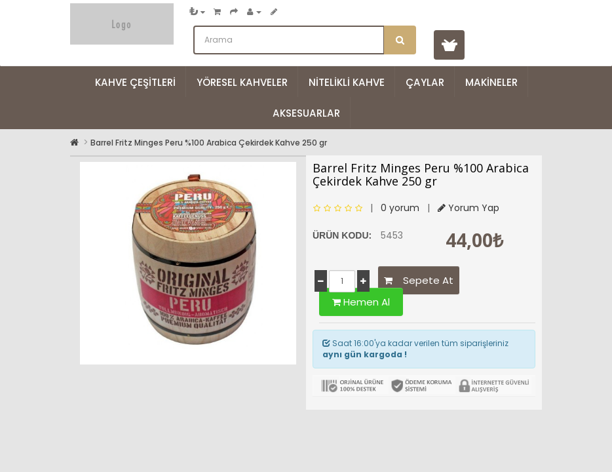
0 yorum (400, 207)
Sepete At (418, 280)
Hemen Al (361, 302)
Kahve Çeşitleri (135, 82)
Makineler (491, 82)
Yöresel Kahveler (242, 82)
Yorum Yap (468, 207)
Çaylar (425, 82)
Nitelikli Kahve (347, 82)
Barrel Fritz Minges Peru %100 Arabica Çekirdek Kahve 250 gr (208, 142)
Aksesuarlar (306, 113)
